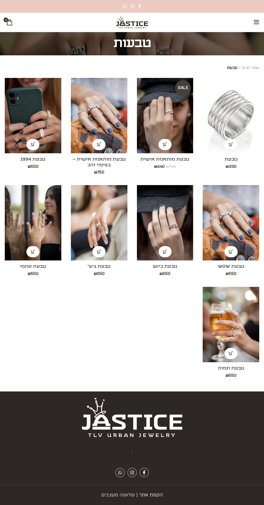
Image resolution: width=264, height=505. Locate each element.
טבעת (231, 159)
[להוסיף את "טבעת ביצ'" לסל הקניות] (99, 251)
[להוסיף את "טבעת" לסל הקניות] (231, 144)
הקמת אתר (151, 494)
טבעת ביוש (165, 266)
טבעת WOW (231, 266)
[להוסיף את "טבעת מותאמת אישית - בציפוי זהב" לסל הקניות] (99, 144)
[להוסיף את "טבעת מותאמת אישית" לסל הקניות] (165, 144)
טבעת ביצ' (99, 266)
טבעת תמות (231, 368)
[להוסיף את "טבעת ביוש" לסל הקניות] (165, 251)
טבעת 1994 (33, 159)
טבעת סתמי (33, 266)
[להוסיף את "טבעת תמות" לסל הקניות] (231, 353)
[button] (132, 451)
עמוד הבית (250, 67)
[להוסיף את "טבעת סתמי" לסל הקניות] (32, 251)
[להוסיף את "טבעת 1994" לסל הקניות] (32, 144)
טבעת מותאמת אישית (164, 159)
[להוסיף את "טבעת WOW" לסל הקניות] (231, 251)
